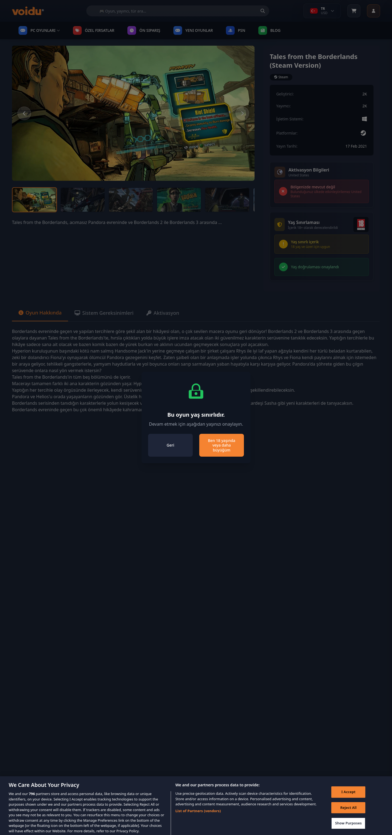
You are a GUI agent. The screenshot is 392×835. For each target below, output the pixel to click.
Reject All (348, 811)
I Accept (348, 795)
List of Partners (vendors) (198, 814)
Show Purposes (348, 826)
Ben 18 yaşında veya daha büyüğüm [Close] (221, 445)
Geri (170, 445)
